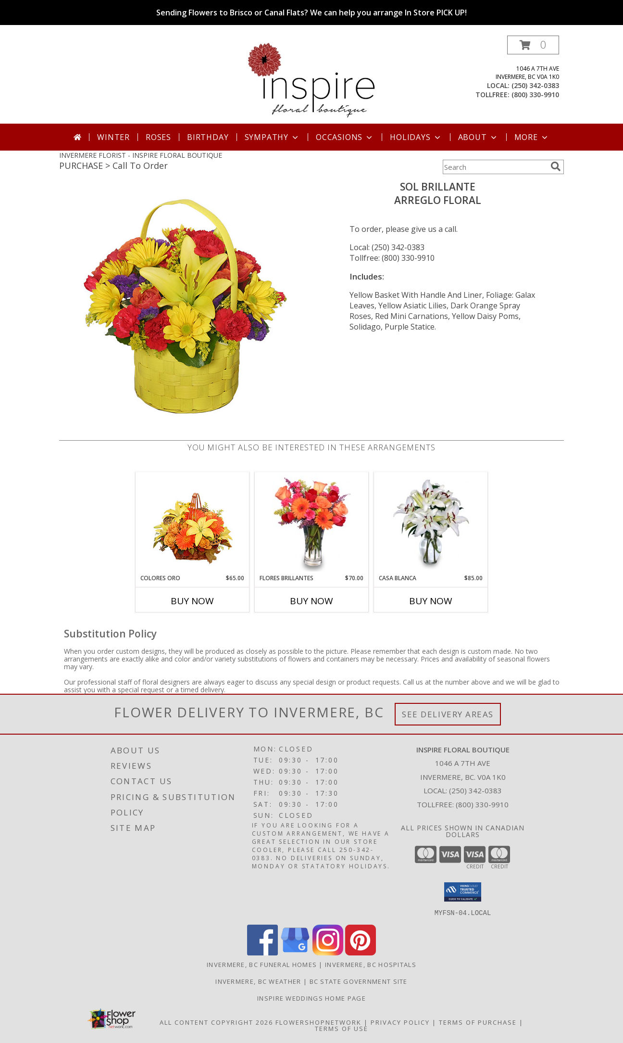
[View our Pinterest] (360, 952)
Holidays (416, 137)
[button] (533, 45)
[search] (555, 166)
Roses (158, 137)
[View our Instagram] (327, 952)
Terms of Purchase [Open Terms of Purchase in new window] (478, 1022)
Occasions (345, 137)
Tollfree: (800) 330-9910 (392, 258)
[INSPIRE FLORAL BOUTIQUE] (311, 79)
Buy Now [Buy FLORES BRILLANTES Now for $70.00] (311, 601)
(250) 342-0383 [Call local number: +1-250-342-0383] (535, 85)
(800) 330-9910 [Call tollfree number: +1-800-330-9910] (535, 94)
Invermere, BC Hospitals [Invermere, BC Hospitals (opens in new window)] (370, 964)
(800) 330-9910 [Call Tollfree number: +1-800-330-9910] (482, 804)
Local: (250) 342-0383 (386, 247)
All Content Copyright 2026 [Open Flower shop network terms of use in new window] (216, 1022)
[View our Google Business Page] (295, 952)
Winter (113, 137)
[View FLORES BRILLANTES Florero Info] (312, 523)
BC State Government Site (359, 981)
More (531, 137)
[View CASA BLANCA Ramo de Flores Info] (431, 523)
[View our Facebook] (262, 952)
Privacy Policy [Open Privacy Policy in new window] (400, 1022)
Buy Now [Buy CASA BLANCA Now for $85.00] (430, 601)
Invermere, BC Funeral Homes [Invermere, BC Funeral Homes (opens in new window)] (262, 964)
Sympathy (272, 137)
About (478, 137)
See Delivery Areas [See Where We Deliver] (448, 714)
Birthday (207, 137)
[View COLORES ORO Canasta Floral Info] (192, 523)
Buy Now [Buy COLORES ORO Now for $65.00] (192, 601)
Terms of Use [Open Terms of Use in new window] (341, 1028)
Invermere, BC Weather (258, 981)
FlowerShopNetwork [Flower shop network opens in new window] (318, 1022)
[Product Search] (494, 167)
